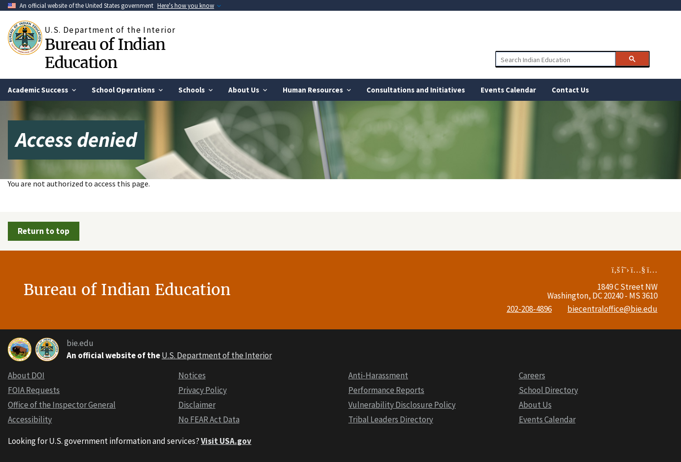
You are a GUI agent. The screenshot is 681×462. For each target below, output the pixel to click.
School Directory (548, 390)
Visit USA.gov (226, 441)
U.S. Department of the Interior (217, 355)
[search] (555, 59)
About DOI (26, 375)
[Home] (26, 38)
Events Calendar (547, 419)
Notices (192, 375)
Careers (532, 375)
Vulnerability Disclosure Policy (402, 404)
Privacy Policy (202, 390)
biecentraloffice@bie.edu (612, 308)
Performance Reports (386, 390)
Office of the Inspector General (62, 404)
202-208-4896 (529, 308)
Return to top (44, 231)
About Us (535, 404)
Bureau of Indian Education (105, 53)
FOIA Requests (34, 390)
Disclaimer (197, 404)
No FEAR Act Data (209, 419)
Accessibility (30, 419)
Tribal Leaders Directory (390, 419)
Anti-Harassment (378, 375)
